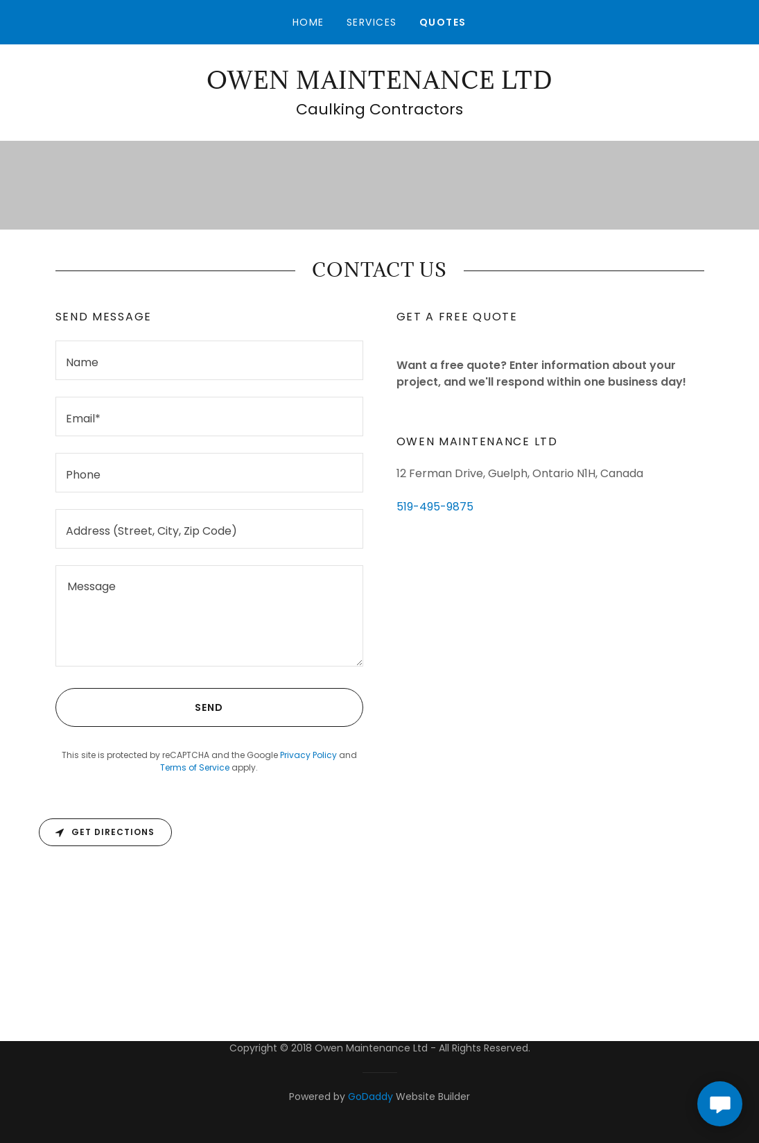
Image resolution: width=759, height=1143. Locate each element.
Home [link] (308, 22)
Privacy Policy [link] (308, 755)
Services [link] (372, 22)
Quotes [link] (442, 22)
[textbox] (209, 360)
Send (139, 707)
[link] (380, 85)
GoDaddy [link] (370, 1096)
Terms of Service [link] (194, 767)
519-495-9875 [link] (434, 507)
